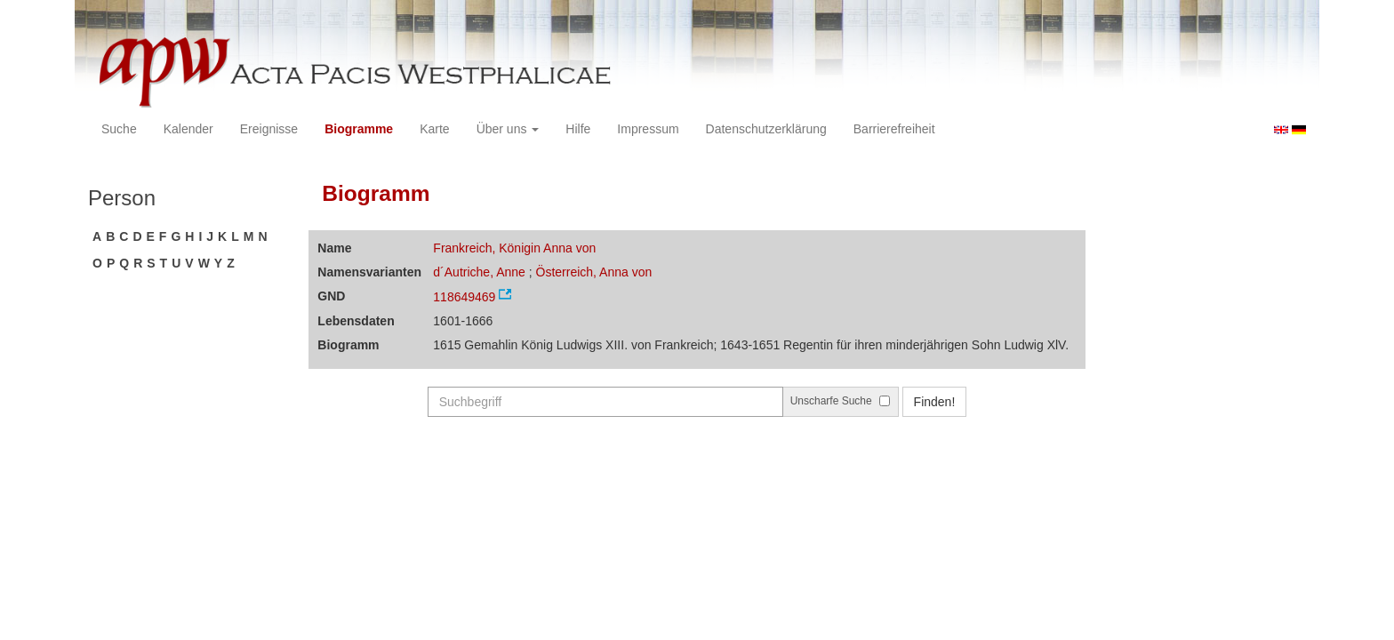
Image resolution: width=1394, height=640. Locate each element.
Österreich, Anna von (594, 272)
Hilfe (577, 129)
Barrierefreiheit (894, 129)
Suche (119, 129)
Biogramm (375, 193)
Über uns (508, 129)
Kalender (188, 129)
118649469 (464, 297)
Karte (434, 129)
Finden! (935, 402)
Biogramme (358, 129)
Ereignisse (269, 129)
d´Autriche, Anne (479, 272)
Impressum (647, 129)
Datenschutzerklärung (766, 129)
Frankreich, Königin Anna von (514, 248)
